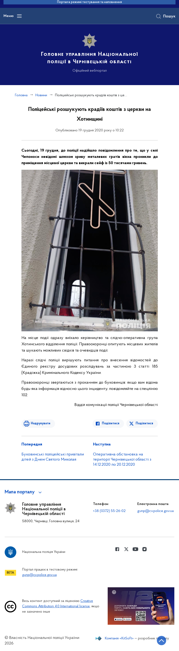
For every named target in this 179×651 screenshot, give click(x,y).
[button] (24, 492)
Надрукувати (40, 423)
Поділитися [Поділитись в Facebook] (110, 423)
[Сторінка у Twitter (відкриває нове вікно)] (126, 549)
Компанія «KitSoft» (119, 638)
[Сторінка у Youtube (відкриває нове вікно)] (135, 549)
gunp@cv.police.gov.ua (155, 511)
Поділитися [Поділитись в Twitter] (144, 423)
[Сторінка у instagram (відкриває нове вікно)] (144, 549)
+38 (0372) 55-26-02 (109, 511)
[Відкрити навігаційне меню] (19, 16)
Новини (41, 95)
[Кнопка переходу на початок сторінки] (161, 640)
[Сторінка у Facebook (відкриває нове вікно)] (117, 549)
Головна (21, 95)
